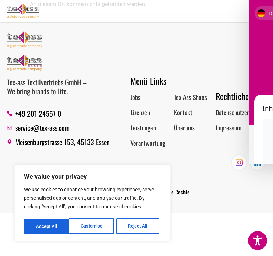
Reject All (93, 226)
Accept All (139, 226)
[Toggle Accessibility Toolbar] (257, 240)
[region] (92, 204)
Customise (46, 226)
